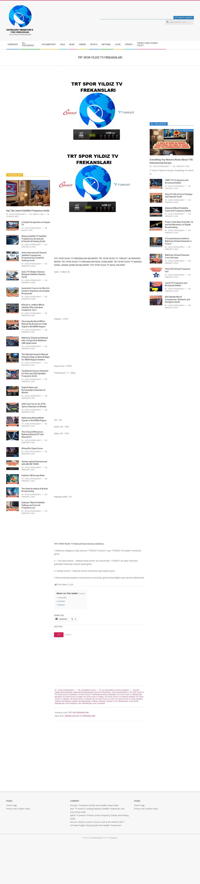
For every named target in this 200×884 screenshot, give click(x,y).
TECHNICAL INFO (12, 216)
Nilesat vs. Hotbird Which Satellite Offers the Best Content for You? (33, 307)
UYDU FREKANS (71, 703)
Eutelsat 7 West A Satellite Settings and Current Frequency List (33, 505)
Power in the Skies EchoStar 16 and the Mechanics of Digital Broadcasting (179, 224)
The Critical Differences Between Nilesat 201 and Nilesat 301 (33, 434)
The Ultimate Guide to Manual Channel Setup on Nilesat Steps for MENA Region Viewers (36, 357)
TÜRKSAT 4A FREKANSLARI (81, 701)
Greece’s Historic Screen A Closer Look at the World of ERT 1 (97, 822)
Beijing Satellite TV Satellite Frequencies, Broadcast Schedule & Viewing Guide (34, 238)
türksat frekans (98, 701)
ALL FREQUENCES (108, 690)
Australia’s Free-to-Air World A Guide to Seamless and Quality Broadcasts (35, 290)
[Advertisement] (100, 235)
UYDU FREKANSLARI (84, 703)
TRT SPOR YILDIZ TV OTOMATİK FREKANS (120, 697)
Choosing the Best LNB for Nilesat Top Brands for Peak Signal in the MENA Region (34, 324)
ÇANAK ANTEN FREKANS (63, 692)
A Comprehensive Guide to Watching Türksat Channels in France (178, 241)
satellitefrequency (120, 692)
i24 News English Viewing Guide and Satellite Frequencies (95, 825)
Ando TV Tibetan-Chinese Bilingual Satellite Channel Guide (33, 274)
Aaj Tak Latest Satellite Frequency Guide (27, 210)
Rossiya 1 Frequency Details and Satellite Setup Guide (94, 805)
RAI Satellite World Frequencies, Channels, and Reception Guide (177, 299)
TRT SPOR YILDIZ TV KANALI (93, 697)
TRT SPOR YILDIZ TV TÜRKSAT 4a (82, 699)
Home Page (11, 805)
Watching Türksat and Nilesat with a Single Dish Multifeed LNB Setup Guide (35, 340)
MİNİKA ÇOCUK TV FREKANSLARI (80, 716)
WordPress (113, 837)
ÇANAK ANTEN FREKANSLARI (83, 692)
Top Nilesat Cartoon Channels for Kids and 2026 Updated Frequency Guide (35, 373)
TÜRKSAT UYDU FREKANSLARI (117, 701)
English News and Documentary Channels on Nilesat (33, 390)
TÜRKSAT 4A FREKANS (63, 701)
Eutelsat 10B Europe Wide (33, 475)
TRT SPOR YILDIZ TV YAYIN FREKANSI (128, 699)
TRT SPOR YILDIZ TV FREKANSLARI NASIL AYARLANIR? (96, 694)
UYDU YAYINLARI (99, 703)
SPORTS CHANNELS (122, 690)
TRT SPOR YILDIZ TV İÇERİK (72, 697)
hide (82, 593)
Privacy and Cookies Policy (18, 808)
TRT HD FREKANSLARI (78, 712)
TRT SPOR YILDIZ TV (136, 692)
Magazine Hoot (97, 837)
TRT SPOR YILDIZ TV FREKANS (66, 694)
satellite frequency (102, 692)
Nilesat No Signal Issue (32, 448)
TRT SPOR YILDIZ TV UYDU (105, 699)
